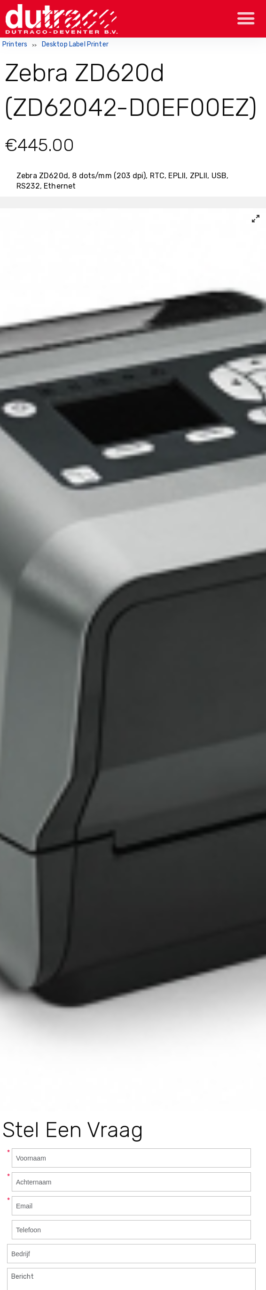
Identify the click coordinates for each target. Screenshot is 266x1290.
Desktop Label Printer (75, 44)
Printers (14, 44)
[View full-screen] (255, 218)
